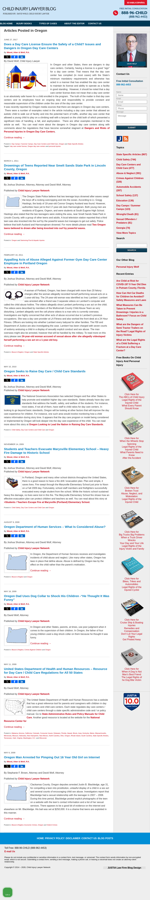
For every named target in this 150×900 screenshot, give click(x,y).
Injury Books (31, 23)
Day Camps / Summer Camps (22, 144)
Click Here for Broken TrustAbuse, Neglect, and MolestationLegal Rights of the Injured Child (131, 423)
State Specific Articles (75, 144)
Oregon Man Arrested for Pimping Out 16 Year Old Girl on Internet (52, 757)
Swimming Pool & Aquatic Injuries (33, 240)
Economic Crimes (30, 825)
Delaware (57, 733)
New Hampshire (32, 736)
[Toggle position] (134, 806)
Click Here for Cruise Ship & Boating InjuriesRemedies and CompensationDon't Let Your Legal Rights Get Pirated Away (131, 529)
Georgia (122, 214)
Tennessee (8, 738)
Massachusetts (100, 733)
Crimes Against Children (33, 650)
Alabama (14, 733)
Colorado (36, 733)
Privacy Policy (58, 836)
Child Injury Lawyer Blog (29, 11)
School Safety (125, 185)
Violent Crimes (52, 825)
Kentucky (85, 733)
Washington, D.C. (29, 738)
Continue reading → (14, 137)
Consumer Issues (46, 733)
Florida (63, 733)
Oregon (61, 144)
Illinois (75, 733)
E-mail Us (9, 851)
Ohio (62, 736)
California (28, 733)
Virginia (19, 738)
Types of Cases (55, 23)
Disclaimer (74, 836)
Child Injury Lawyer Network (34, 190)
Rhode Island (75, 736)
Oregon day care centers (36, 146)
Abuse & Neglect (17, 352)
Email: (118, 99)
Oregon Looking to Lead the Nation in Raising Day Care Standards (66, 424)
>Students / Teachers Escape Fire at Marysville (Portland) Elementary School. (47, 502)
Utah (14, 738)
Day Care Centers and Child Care (46, 144)
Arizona (21, 733)
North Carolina (54, 736)
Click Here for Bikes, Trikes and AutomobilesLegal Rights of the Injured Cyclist (131, 495)
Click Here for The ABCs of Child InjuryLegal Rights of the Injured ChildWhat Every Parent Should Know (131, 353)
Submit (132, 127)
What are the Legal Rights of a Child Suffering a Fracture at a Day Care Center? (131, 315)
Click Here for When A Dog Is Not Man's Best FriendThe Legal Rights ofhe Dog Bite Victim (132, 565)
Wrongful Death (126, 202)
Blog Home (10, 23)
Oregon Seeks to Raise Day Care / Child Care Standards (45, 371)
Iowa (80, 733)
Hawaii (69, 733)
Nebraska (22, 736)
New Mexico (43, 736)
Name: (118, 92)
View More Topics (124, 219)
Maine (92, 733)
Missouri (15, 736)
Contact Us (105, 23)
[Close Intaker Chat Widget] (140, 806)
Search (131, 236)
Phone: (119, 105)
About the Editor (82, 23)
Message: (120, 112)
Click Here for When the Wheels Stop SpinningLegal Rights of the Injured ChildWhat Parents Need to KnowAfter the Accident (131, 388)
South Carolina (86, 736)
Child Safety (16, 430)
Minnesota (7, 736)
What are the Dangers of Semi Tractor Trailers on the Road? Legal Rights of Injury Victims (130, 304)
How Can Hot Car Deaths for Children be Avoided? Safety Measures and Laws (130, 280)
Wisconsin (43, 738)
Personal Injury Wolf (126, 252)
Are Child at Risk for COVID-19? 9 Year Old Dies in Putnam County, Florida (131, 269)
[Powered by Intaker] (125, 894)
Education (124, 190)
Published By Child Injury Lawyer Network (130, 9)
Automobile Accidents (129, 180)
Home (44, 836)
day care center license (18, 146)
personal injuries (55, 146)
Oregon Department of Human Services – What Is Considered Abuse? (55, 526)
